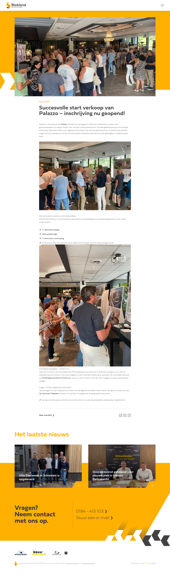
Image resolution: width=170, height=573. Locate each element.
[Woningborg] (21, 553)
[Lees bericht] (48, 466)
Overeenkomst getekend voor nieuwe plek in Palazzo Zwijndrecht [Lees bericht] (113, 476)
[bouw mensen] (39, 553)
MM (153, 563)
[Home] (16, 5)
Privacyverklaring (72, 563)
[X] (125, 415)
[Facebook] (120, 415)
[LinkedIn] (129, 415)
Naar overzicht (45, 415)
